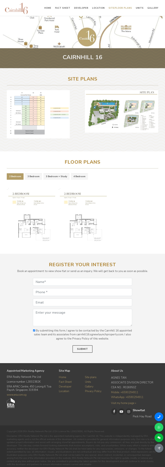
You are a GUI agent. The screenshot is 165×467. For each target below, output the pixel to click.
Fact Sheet (65, 382)
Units (88, 382)
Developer (65, 386)
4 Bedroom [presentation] (79, 176)
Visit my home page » (123, 403)
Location (64, 391)
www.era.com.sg (16, 395)
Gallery (89, 386)
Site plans (91, 377)
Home (62, 377)
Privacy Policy (93, 391)
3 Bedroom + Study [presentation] (56, 176)
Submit (82, 349)
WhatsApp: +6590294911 (127, 397)
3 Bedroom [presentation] (33, 176)
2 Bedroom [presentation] (15, 176)
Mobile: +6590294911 (124, 392)
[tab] (15, 176)
